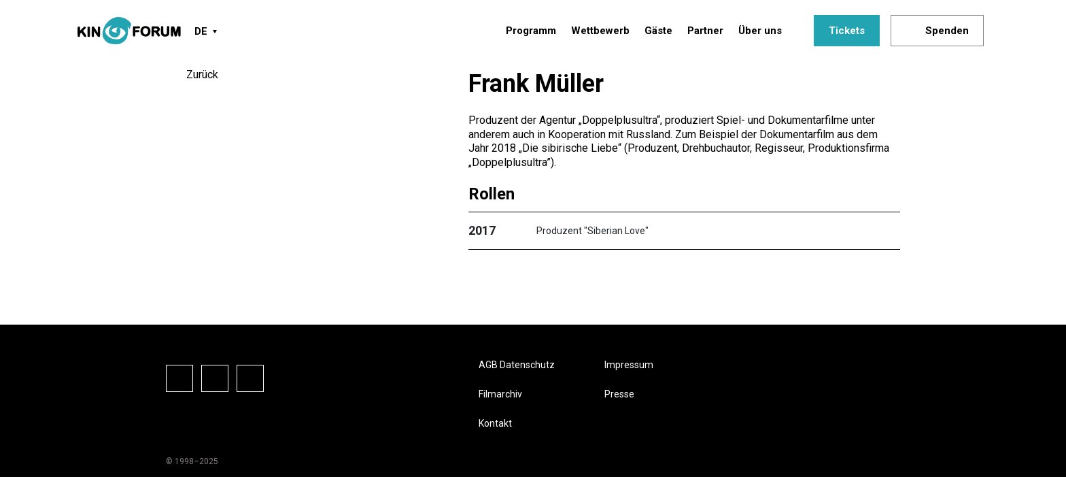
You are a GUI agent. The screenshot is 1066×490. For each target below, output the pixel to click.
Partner (705, 30)
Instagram (214, 378)
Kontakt (495, 423)
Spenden (947, 30)
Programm (531, 30)
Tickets (847, 30)
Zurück (202, 74)
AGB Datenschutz (517, 364)
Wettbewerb (600, 30)
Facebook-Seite (179, 378)
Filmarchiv (500, 394)
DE (200, 31)
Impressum (628, 364)
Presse (619, 394)
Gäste (658, 30)
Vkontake (250, 378)
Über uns (760, 30)
